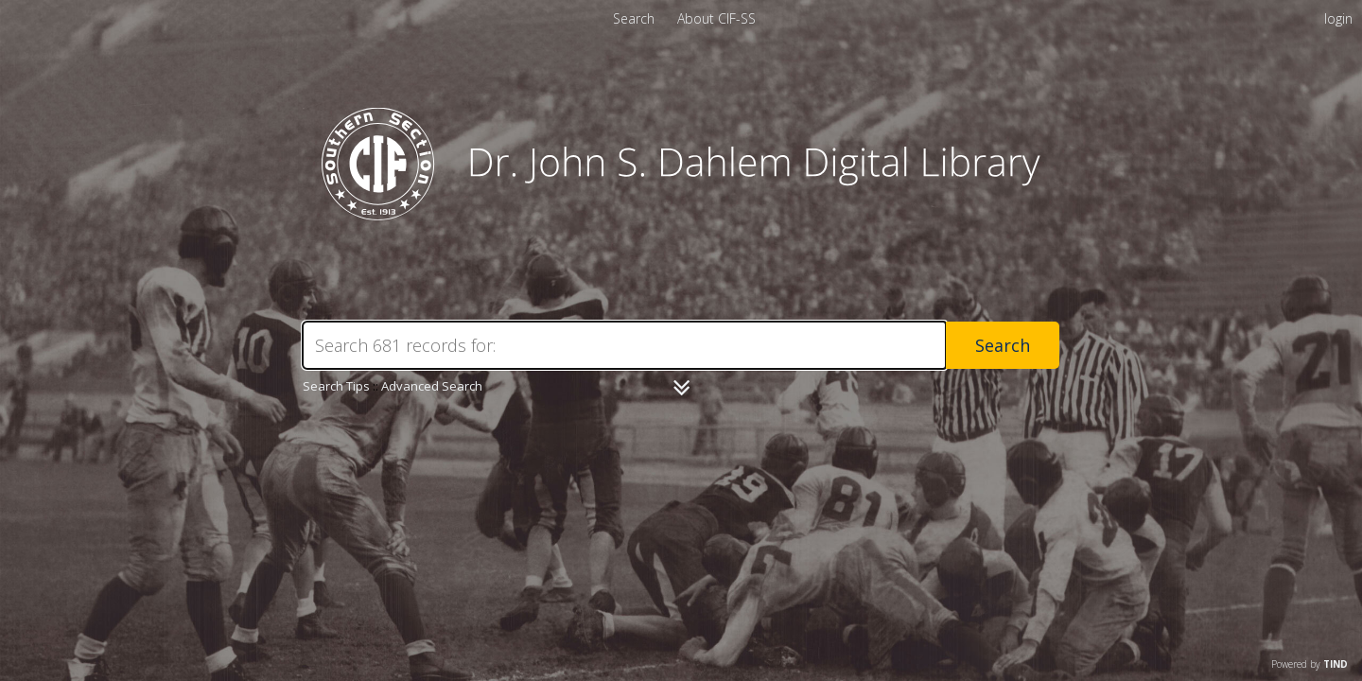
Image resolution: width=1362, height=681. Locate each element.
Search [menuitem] (634, 18)
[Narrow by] (681, 388)
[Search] (624, 345)
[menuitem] (716, 18)
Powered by (1309, 664)
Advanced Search (431, 385)
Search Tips (336, 385)
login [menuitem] (1338, 18)
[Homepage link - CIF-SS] (681, 214)
